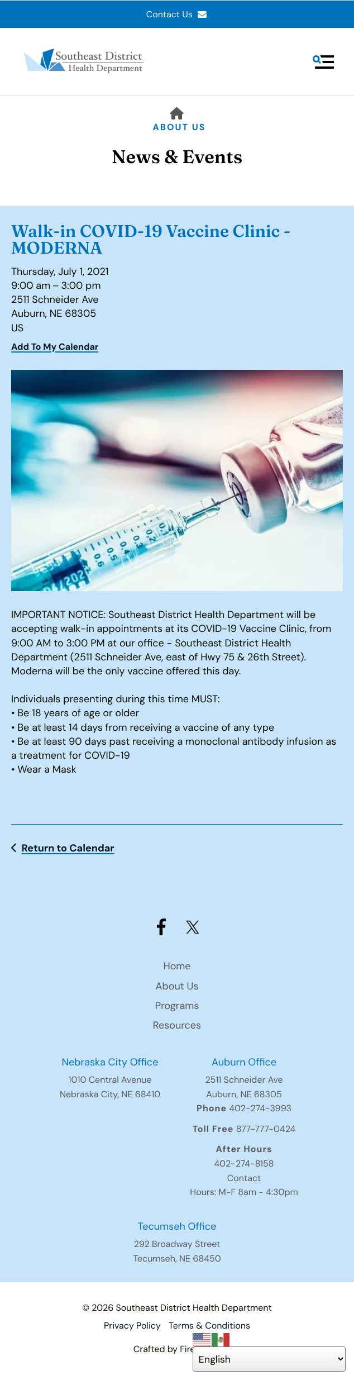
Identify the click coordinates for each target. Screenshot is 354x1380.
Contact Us (177, 14)
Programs (177, 1005)
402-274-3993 (260, 1108)
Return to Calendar (67, 848)
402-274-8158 (244, 1163)
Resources (177, 1025)
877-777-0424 (266, 1129)
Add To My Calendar (54, 347)
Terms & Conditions (209, 1325)
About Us (179, 127)
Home (176, 966)
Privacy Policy (132, 1325)
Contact (244, 1178)
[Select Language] (269, 1359)
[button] (323, 62)
